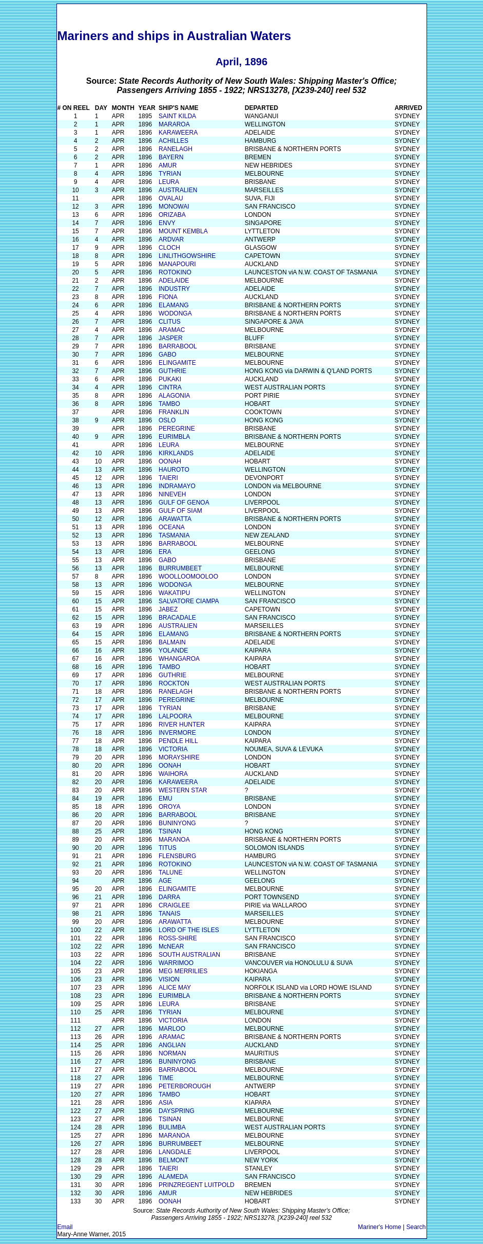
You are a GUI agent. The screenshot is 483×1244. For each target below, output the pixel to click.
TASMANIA (174, 535)
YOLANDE (173, 650)
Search (416, 1227)
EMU (165, 798)
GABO (168, 354)
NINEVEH (172, 494)
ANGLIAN (172, 1045)
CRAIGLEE (174, 905)
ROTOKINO (175, 272)
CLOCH (169, 247)
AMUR (168, 165)
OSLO (167, 420)
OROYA (169, 806)
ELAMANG (174, 305)
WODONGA (175, 313)
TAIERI (168, 477)
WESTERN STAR (183, 790)
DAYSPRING (177, 1111)
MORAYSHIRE (179, 757)
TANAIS (169, 913)
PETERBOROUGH (185, 1086)
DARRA (169, 897)
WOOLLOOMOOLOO (188, 576)
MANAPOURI (177, 264)
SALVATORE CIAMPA (189, 601)
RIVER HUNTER (182, 724)
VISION (169, 979)
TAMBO (169, 403)
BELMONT (173, 1160)
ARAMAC (172, 329)
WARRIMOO (176, 963)
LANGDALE (175, 1152)
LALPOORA (175, 716)
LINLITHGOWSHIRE (187, 255)
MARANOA (174, 839)
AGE (165, 880)
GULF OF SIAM (180, 510)
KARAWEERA (178, 132)
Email (65, 1227)
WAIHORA (173, 773)
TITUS (168, 847)
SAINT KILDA (177, 116)
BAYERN (171, 157)
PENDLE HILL (178, 741)
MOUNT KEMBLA (183, 231)
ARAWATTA (175, 519)
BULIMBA (172, 1127)
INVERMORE (177, 732)
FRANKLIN (174, 412)
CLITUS (170, 321)
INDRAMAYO (177, 486)
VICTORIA (173, 749)
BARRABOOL (178, 346)
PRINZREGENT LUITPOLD (197, 1185)
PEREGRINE (177, 428)
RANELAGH (175, 149)
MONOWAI (174, 206)
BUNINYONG (177, 823)
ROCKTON (174, 683)
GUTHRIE (172, 371)
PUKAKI (170, 379)
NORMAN (172, 1053)
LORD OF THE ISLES (189, 930)
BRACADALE (177, 617)
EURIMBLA (174, 436)
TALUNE (170, 872)
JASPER (171, 338)
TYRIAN (170, 173)
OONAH (170, 461)
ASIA (165, 1102)
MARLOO (172, 1028)
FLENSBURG (177, 856)
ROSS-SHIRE (178, 938)
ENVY (167, 223)
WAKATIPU (174, 593)
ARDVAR (171, 239)
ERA (165, 551)
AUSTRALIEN (178, 190)
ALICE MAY (175, 987)
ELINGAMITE (177, 362)
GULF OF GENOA (184, 502)
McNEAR (171, 946)
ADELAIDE (174, 280)
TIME (166, 1078)
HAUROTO (174, 469)
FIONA (168, 297)
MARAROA (174, 124)
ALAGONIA (174, 395)
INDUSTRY (174, 288)
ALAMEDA (173, 1176)
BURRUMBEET (180, 568)
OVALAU (171, 198)
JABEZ (168, 609)
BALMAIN (172, 642)
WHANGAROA (179, 658)
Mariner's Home (379, 1227)
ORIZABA (172, 214)
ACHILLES (173, 140)
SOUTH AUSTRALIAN (189, 954)
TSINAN (170, 831)
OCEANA (172, 527)
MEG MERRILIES (183, 971)
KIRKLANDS (176, 453)
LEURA (169, 181)
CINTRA (170, 387)
